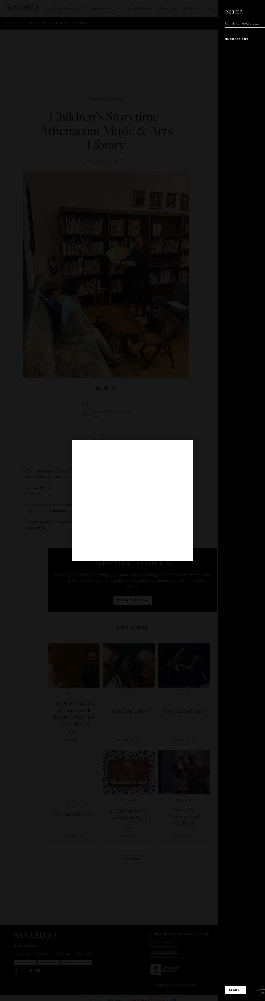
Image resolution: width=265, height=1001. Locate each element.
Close (249, 11)
